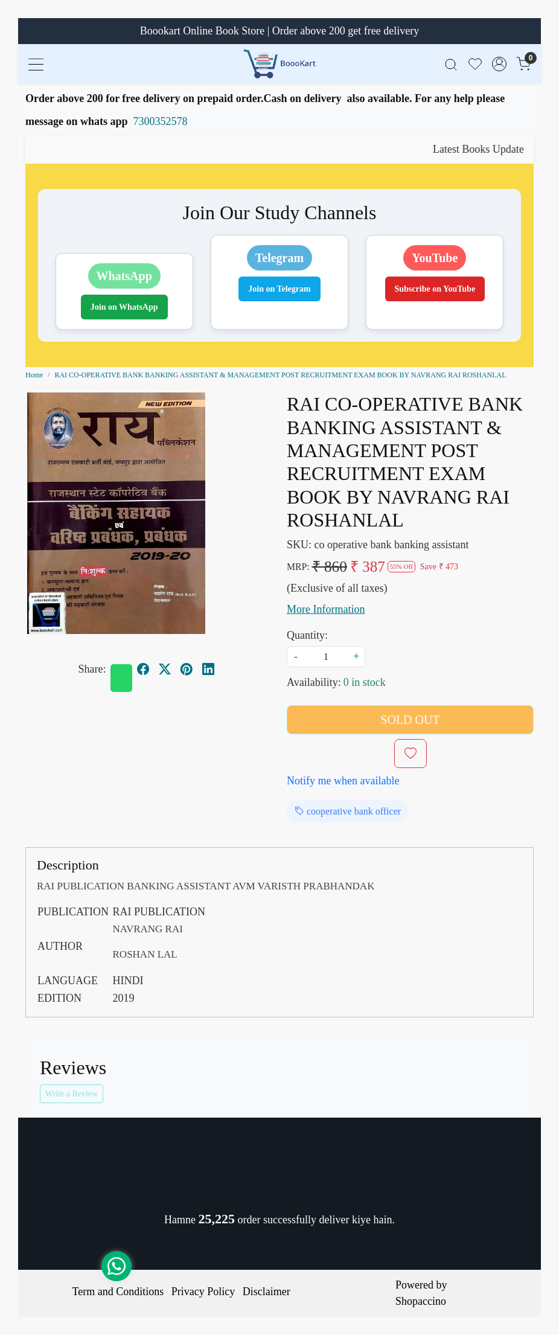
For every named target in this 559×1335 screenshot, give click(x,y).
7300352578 (160, 121)
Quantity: (307, 635)
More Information (326, 609)
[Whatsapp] (121, 678)
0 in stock (364, 682)
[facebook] (143, 669)
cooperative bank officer (348, 811)
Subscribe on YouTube (435, 288)
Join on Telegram (279, 288)
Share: (92, 669)
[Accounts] (499, 64)
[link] (451, 64)
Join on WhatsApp (124, 307)
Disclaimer (266, 1291)
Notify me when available (343, 781)
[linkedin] (208, 669)
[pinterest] (186, 669)
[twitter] (165, 669)
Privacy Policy (203, 1291)
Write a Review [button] (71, 1093)
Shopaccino (420, 1301)
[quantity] (326, 656)
